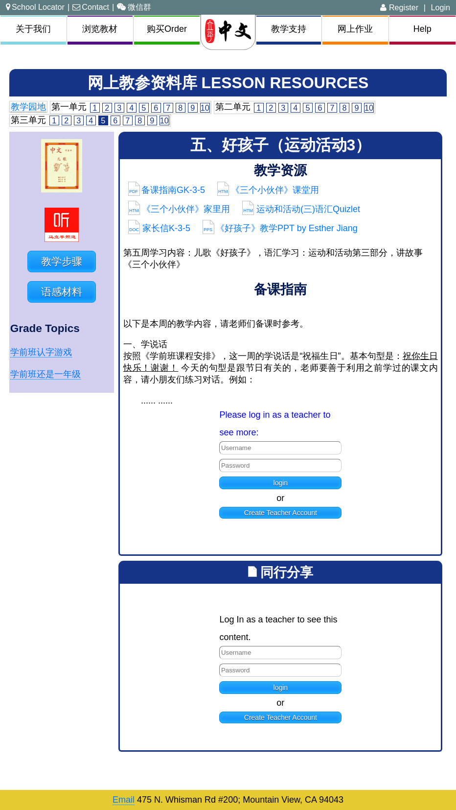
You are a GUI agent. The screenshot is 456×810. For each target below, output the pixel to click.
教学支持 (288, 29)
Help (422, 29)
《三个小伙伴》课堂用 (268, 190)
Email (124, 800)
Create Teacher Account (280, 513)
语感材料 (61, 291)
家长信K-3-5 (159, 228)
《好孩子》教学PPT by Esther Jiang (280, 228)
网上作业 (355, 29)
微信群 (134, 6)
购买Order (167, 29)
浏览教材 (99, 29)
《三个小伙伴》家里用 (179, 209)
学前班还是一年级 (45, 374)
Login (440, 7)
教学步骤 (61, 261)
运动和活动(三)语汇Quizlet (301, 209)
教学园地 (28, 107)
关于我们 (33, 29)
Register (399, 7)
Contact (90, 6)
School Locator (35, 6)
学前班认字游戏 (41, 352)
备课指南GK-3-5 (166, 190)
